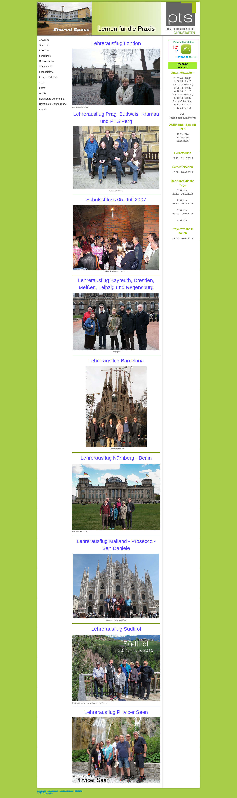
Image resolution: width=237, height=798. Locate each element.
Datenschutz (53, 791)
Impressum (41, 791)
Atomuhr (183, 64)
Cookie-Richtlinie (67, 791)
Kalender (183, 67)
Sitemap (78, 791)
